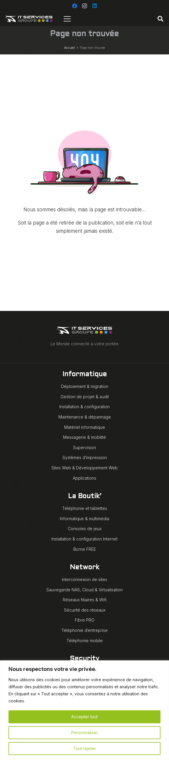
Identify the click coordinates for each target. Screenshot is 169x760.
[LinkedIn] (94, 6)
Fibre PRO (84, 619)
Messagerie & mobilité (84, 437)
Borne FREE (84, 549)
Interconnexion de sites (84, 579)
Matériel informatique (84, 427)
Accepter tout (84, 716)
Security (84, 659)
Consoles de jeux (85, 528)
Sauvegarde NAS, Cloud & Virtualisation (84, 589)
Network (84, 568)
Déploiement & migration (84, 386)
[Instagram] (84, 6)
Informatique (84, 374)
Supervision (84, 447)
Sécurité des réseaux (84, 609)
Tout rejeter (84, 748)
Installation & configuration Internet (84, 538)
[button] (160, 19)
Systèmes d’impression (84, 457)
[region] (84, 710)
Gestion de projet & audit (84, 396)
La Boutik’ (84, 496)
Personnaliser (84, 732)
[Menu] (67, 18)
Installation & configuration (84, 406)
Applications (84, 478)
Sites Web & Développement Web (84, 467)
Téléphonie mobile (85, 640)
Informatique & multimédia (84, 518)
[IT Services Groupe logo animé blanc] (29, 19)
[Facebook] (75, 6)
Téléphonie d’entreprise (84, 630)
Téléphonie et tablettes (84, 508)
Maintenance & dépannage (84, 416)
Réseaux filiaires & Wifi (85, 599)
